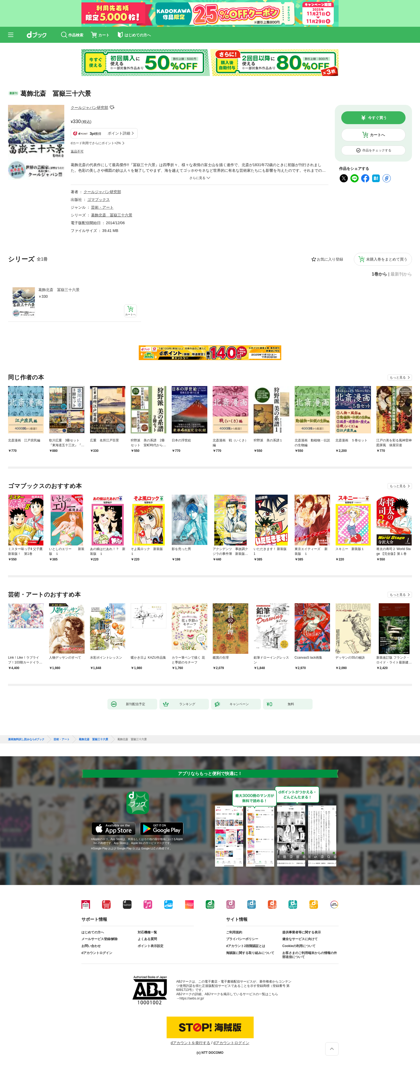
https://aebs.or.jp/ (191, 998)
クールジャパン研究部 (89, 107)
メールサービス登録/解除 (99, 939)
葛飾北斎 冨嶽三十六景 (59, 290)
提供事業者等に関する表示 (301, 932)
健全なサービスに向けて (300, 939)
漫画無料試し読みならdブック (26, 739)
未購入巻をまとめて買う (386, 259)
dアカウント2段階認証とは (245, 946)
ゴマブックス (98, 199)
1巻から (379, 274)
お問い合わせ (91, 946)
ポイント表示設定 (150, 946)
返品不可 (77, 151)
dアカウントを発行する (190, 1043)
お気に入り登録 (330, 259)
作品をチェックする (376, 150)
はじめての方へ (92, 932)
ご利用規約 (234, 932)
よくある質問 (147, 939)
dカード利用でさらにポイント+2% (96, 143)
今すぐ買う (377, 118)
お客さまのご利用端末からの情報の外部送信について (309, 955)
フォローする (112, 107)
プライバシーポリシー (242, 939)
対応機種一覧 (147, 932)
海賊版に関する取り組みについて (250, 953)
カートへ (377, 135)
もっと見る (398, 377)
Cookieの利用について (299, 946)
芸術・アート (102, 207)
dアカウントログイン (96, 953)
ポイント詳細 (119, 133)
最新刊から (401, 274)
